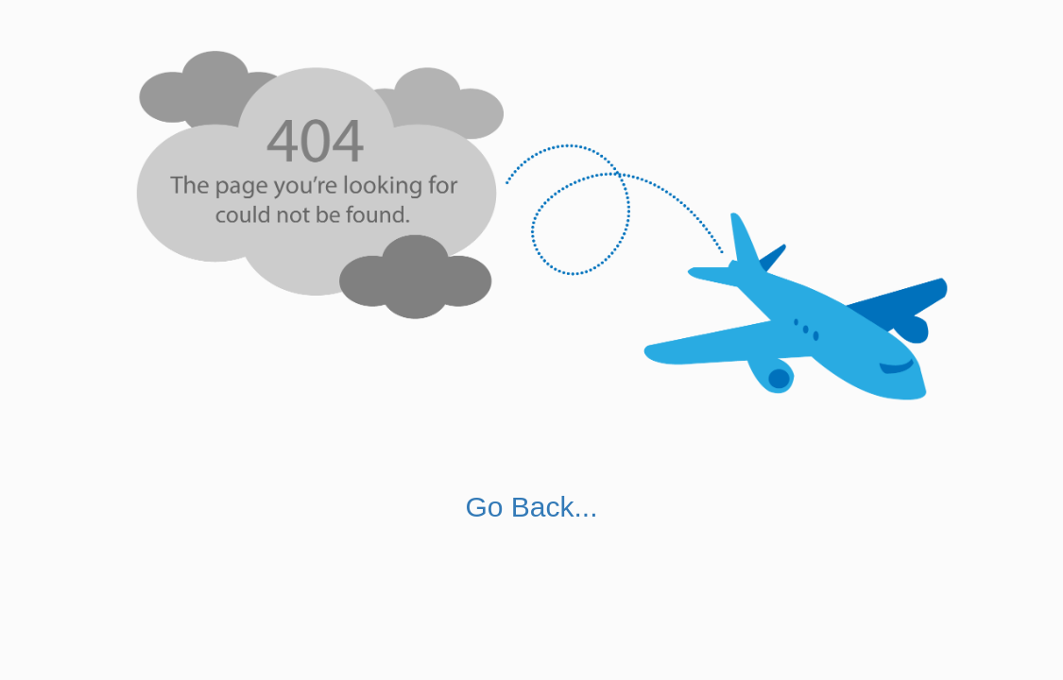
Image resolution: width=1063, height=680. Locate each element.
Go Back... (531, 506)
